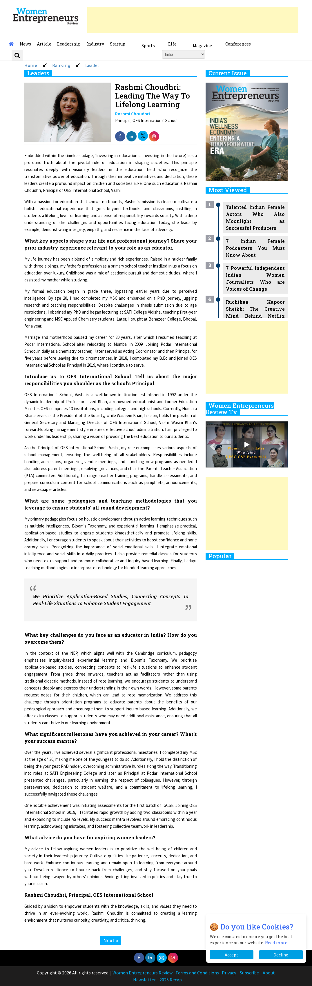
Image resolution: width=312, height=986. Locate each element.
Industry (95, 44)
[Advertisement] (192, 20)
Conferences (238, 44)
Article (44, 44)
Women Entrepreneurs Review (143, 973)
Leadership (69, 44)
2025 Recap (170, 980)
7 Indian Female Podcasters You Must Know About (255, 248)
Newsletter (144, 980)
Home (30, 65)
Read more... (277, 942)
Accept (231, 955)
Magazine (202, 45)
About (269, 973)
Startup (117, 44)
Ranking (61, 65)
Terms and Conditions (197, 973)
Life (172, 44)
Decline (280, 955)
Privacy (229, 973)
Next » (110, 940)
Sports (148, 45)
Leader (92, 65)
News (25, 44)
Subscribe (249, 973)
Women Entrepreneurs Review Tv (240, 409)
